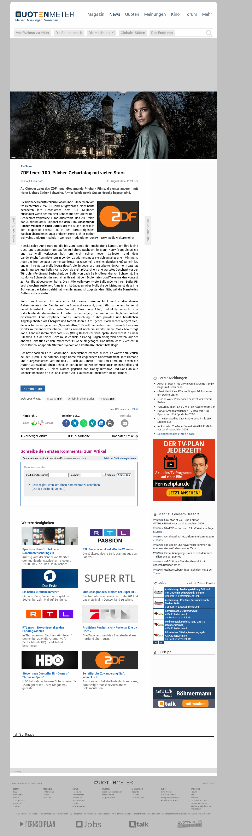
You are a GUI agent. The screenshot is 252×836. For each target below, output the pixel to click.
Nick (66, 333)
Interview (47, 797)
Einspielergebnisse (170, 797)
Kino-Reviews (137, 797)
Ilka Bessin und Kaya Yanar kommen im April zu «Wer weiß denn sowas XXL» (182, 546)
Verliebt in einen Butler (81, 398)
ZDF (76, 210)
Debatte (135, 791)
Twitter (16, 806)
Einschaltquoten (101, 813)
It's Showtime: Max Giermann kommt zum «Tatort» (183, 538)
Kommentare (33, 389)
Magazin (95, 14)
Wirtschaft (77, 797)
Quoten (132, 14)
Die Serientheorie (69, 32)
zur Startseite (78, 436)
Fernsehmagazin (47, 813)
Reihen (46, 794)
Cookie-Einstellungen (201, 806)
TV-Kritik (135, 794)
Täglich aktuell (109, 797)
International (78, 800)
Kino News (22, 813)
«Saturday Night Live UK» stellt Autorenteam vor (186, 406)
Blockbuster (125, 813)
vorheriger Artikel (34, 436)
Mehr (207, 14)
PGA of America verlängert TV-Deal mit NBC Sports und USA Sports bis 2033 (183, 412)
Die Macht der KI (102, 32)
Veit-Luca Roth (34, 181)
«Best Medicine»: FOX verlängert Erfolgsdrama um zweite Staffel (184, 392)
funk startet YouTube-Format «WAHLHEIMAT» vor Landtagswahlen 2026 (184, 427)
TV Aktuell (33, 813)
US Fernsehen (76, 813)
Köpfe (75, 803)
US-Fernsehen (79, 806)
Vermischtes (78, 794)
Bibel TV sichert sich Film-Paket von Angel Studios (183, 529)
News (114, 14)
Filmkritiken (62, 813)
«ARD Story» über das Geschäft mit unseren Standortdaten (179, 563)
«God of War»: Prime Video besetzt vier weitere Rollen (184, 400)
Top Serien (205, 813)
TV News (88, 813)
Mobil (16, 797)
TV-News (76, 791)
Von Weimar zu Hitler (32, 32)
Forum (190, 14)
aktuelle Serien (153, 813)
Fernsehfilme (139, 813)
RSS (15, 791)
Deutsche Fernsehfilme (188, 813)
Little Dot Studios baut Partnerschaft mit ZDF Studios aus (184, 420)
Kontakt (194, 797)
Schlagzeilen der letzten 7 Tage (176, 434)
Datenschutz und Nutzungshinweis (199, 801)
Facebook (18, 803)
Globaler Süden (133, 32)
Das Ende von (162, 32)
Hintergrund (48, 791)
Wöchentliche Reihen (112, 791)
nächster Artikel (125, 436)
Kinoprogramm (169, 813)
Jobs (193, 794)
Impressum (196, 808)
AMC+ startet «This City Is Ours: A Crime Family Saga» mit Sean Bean (185, 385)
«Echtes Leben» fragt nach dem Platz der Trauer (182, 571)
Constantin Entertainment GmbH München (181, 592)
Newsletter (18, 794)
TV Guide (114, 813)
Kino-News (166, 791)
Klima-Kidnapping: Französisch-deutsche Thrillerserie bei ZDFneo (182, 554)
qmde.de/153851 (129, 409)
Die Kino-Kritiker (168, 794)
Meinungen (155, 14)
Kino (175, 14)
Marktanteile (108, 794)
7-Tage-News (19, 800)
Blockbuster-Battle (169, 800)
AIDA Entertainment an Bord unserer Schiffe (175, 614)
